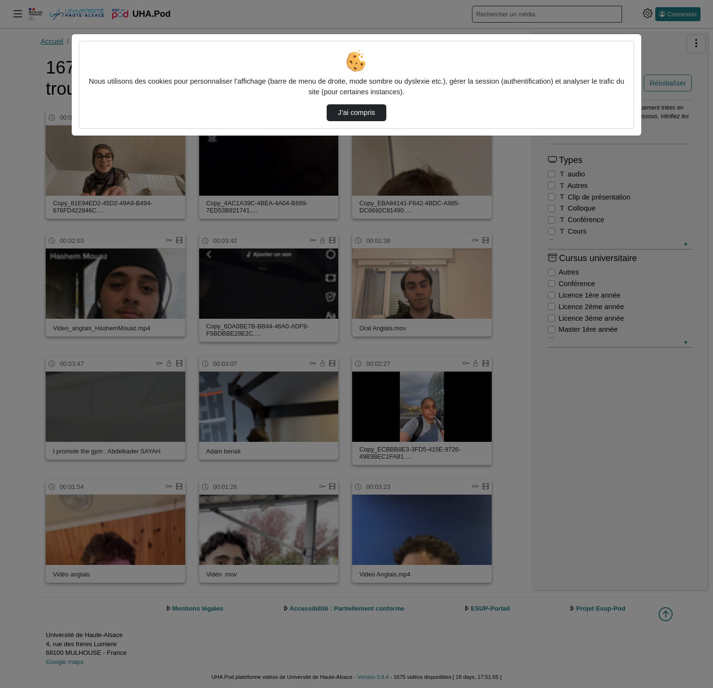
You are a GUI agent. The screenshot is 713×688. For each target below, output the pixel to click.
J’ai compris (356, 112)
